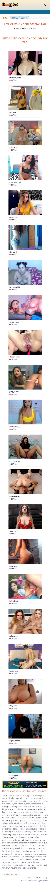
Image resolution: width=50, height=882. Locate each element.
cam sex (44, 880)
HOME (5, 18)
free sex (24, 880)
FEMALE (14, 18)
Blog (45, 877)
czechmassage (34, 880)
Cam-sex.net (13, 874)
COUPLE (24, 18)
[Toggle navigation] (45, 5)
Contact (38, 877)
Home (29, 877)
